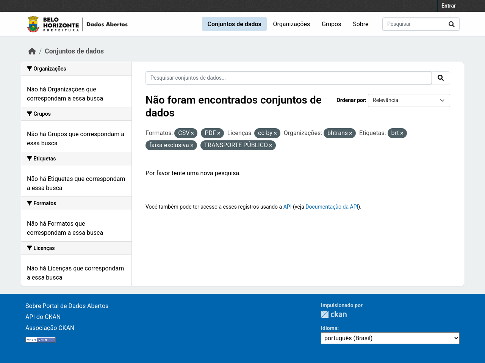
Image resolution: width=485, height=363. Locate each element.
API (287, 207)
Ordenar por (350, 100)
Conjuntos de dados (234, 24)
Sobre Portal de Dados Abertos (66, 306)
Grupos (331, 24)
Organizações (291, 24)
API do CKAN (43, 317)
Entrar (448, 6)
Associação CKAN (50, 328)
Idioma (329, 328)
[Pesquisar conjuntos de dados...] (421, 24)
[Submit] (452, 24)
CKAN (334, 314)
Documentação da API (331, 207)
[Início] (32, 51)
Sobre (360, 24)
